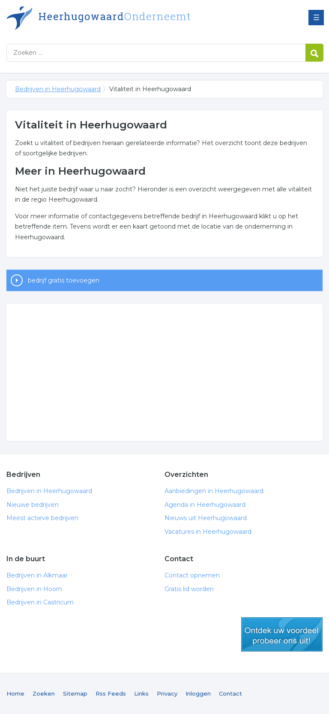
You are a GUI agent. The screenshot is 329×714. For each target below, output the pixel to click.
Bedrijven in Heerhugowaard (113, 18)
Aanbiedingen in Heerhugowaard (213, 491)
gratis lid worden (282, 634)
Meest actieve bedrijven (42, 518)
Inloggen (198, 693)
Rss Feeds (111, 693)
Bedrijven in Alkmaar (37, 575)
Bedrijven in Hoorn (34, 589)
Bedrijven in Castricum (40, 602)
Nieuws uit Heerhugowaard (205, 518)
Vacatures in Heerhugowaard (207, 532)
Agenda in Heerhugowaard (204, 505)
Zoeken (44, 693)
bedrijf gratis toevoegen (63, 280)
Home (15, 693)
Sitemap (75, 693)
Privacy (167, 693)
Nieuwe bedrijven (32, 505)
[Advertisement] (164, 372)
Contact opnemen (192, 575)
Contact (230, 693)
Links (141, 693)
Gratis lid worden (189, 589)
